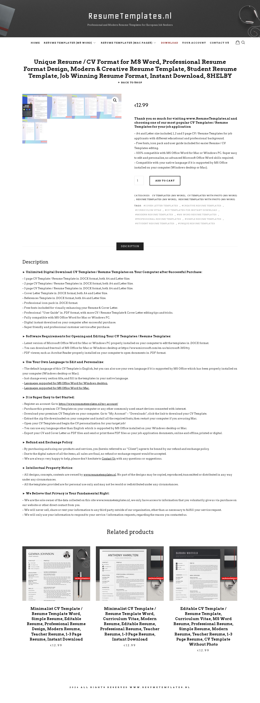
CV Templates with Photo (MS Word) (212, 205)
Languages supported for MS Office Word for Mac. (57, 397)
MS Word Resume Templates (198, 224)
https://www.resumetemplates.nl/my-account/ (89, 413)
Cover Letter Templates (161, 215)
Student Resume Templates (155, 233)
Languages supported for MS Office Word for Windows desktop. (67, 392)
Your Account (194, 43)
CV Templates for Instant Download (192, 219)
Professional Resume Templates (159, 228)
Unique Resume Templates (197, 233)
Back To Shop (131, 91)
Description (130, 255)
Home (35, 43)
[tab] (130, 255)
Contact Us (219, 43)
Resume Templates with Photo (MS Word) (207, 208)
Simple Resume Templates (203, 228)
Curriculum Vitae (149, 219)
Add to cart (165, 190)
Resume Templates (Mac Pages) (126, 43)
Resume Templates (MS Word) (68, 43)
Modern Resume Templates (155, 224)
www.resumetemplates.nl (100, 483)
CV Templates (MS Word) (168, 205)
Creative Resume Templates (202, 215)
